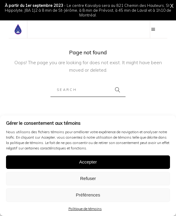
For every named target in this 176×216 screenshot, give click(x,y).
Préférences (88, 194)
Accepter (88, 161)
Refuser (88, 178)
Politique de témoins (85, 208)
